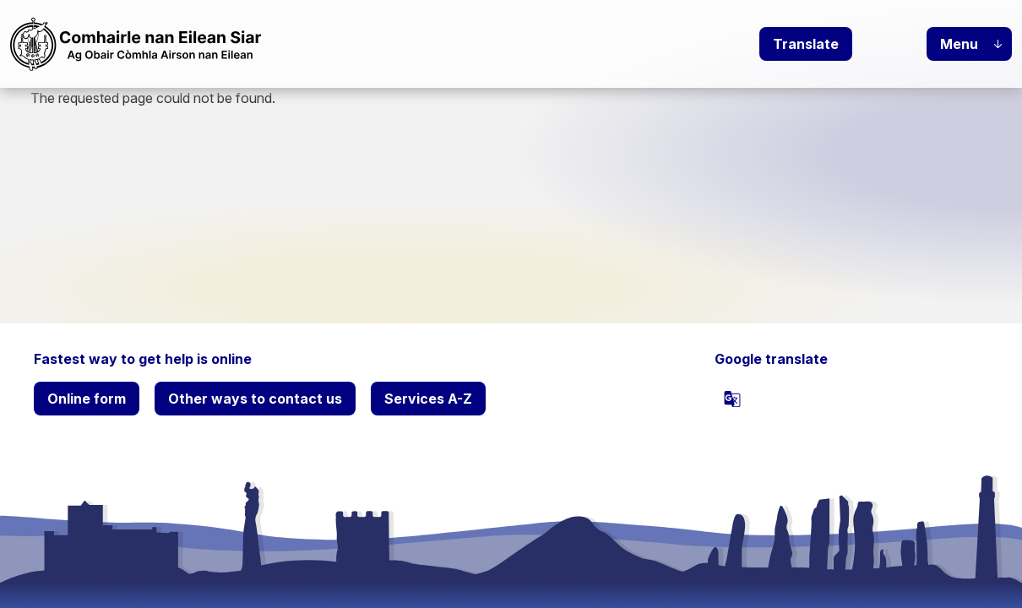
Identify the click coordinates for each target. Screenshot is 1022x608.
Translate (806, 43)
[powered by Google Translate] (732, 398)
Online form (86, 398)
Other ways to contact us (255, 398)
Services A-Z (428, 398)
